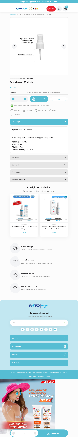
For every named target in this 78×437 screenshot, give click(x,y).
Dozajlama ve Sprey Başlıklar (51, 92)
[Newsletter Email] (39, 323)
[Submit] (64, 323)
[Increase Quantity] (25, 99)
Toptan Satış (51, 9)
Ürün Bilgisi (16, 122)
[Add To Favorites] (59, 99)
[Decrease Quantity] (13, 99)
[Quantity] (19, 99)
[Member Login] (59, 9)
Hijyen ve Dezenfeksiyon (35, 92)
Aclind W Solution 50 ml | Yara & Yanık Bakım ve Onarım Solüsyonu (54, 228)
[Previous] (14, 46)
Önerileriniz (16, 172)
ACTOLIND (24, 224)
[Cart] (65, 9)
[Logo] (27, 9)
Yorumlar (15, 158)
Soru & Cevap (17, 165)
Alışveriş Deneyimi (19, 179)
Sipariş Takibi (32, 376)
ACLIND (54, 224)
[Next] (63, 46)
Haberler (41, 376)
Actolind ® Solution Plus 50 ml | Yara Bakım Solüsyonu (24, 228)
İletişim (48, 376)
